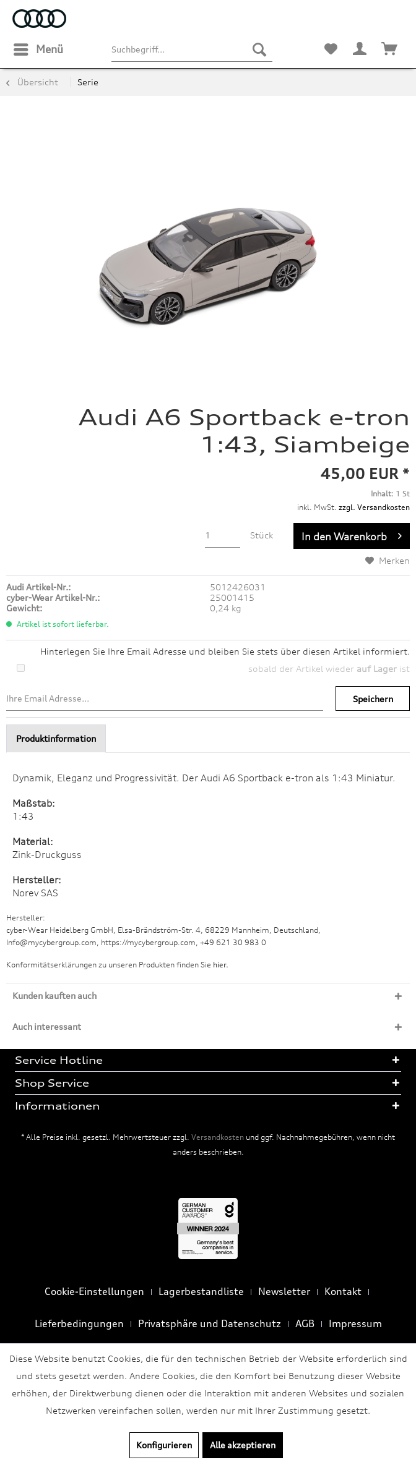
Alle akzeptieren (242, 1445)
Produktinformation (56, 738)
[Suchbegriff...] (192, 49)
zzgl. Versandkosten (374, 507)
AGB (304, 1323)
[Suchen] (259, 49)
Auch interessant (46, 1026)
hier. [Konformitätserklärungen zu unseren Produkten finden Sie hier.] (220, 964)
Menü (38, 48)
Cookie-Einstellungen (94, 1291)
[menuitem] (37, 49)
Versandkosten (217, 1137)
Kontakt (343, 1291)
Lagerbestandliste (201, 1291)
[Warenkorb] (390, 49)
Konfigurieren (164, 1445)
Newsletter (284, 1291)
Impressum (355, 1323)
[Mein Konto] (360, 49)
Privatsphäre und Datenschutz (209, 1323)
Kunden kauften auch (54, 995)
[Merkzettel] (330, 49)
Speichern (373, 699)
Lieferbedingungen (79, 1323)
